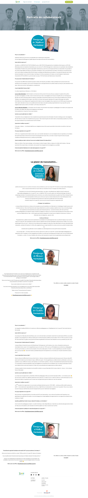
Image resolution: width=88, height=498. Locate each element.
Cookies (43, 480)
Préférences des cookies (45, 485)
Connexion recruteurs (44, 483)
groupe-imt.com (45, 1)
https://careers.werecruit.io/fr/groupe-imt (34, 150)
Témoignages (37, 1)
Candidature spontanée (33, 480)
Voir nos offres (69, 1)
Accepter (66, 285)
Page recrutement (27, 1)
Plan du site (44, 481)
